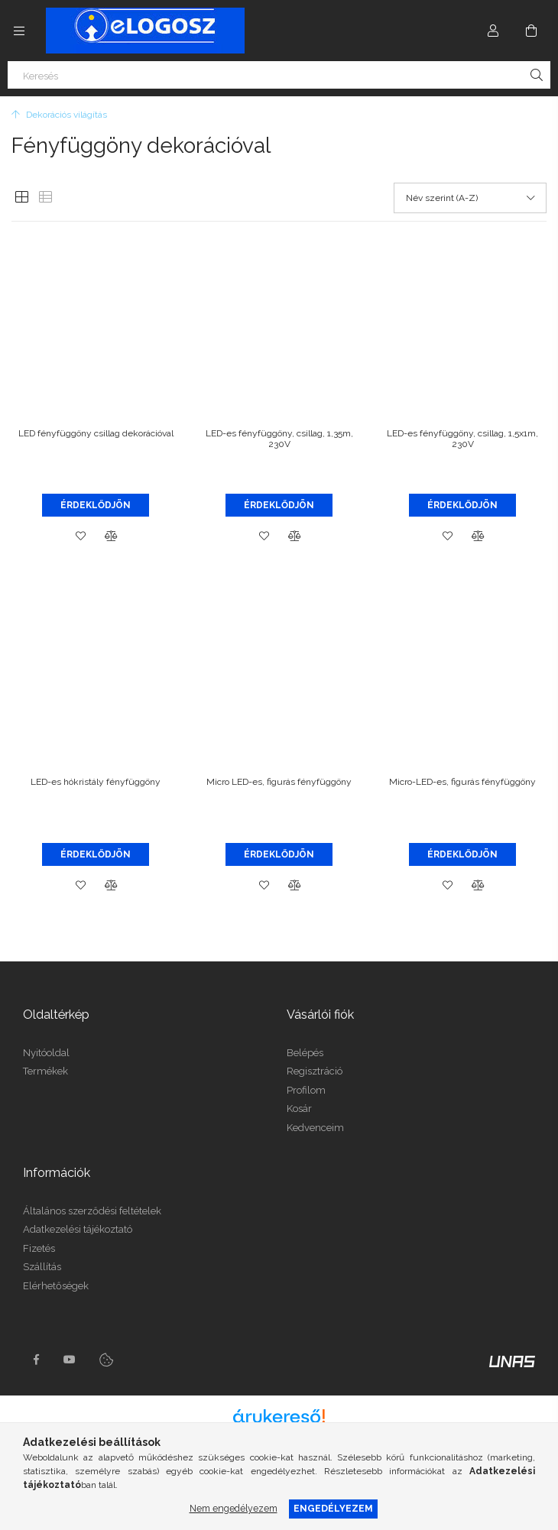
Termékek (45, 1071)
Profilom (306, 1090)
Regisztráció (314, 1071)
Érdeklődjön (95, 505)
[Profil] (493, 30)
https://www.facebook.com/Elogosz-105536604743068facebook (36, 1360)
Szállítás (42, 1266)
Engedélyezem (333, 1508)
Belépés (305, 1052)
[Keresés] (279, 75)
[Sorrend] (470, 198)
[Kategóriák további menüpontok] (19, 30)
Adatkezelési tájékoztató (77, 1229)
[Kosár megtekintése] (531, 30)
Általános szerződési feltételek (92, 1211)
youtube (70, 1360)
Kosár (299, 1108)
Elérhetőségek (56, 1286)
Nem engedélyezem (233, 1508)
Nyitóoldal (46, 1052)
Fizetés (39, 1248)
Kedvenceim (315, 1127)
